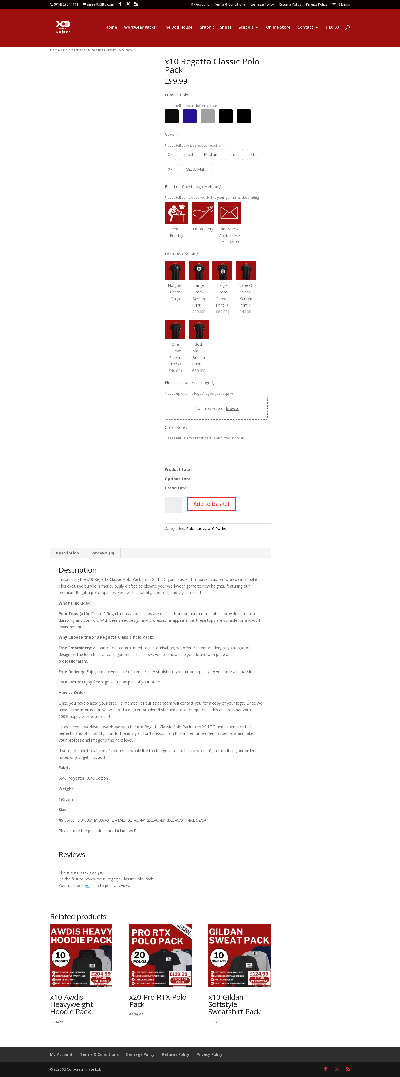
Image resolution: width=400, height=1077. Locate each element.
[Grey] (208, 116)
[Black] (172, 116)
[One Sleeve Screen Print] (175, 347)
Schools (246, 27)
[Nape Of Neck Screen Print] (246, 288)
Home (111, 27)
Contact (305, 27)
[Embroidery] (203, 224)
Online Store (278, 27)
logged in (90, 885)
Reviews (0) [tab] (102, 553)
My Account (200, 5)
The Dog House (177, 27)
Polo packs (72, 50)
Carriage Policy (262, 5)
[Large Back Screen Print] (198, 288)
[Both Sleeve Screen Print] (198, 347)
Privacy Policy (316, 5)
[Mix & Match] (244, 116)
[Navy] (190, 116)
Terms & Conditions (229, 5)
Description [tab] (67, 553)
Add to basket (211, 504)
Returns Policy (290, 5)
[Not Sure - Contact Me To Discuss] (229, 224)
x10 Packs (217, 528)
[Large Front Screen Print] (222, 288)
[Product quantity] (173, 505)
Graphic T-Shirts (215, 27)
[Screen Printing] (176, 224)
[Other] (226, 116)
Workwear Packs (140, 27)
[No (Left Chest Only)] (175, 288)
